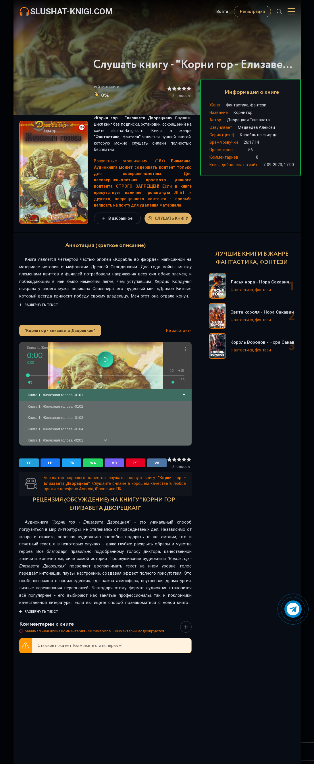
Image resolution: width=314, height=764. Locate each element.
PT (135, 463)
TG (29, 463)
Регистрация (252, 11)
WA (93, 463)
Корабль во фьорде (259, 135)
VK (157, 463)
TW (71, 463)
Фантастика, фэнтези (117, 137)
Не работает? (179, 330)
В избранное (117, 218)
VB (114, 463)
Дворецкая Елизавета (248, 120)
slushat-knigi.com (71, 11)
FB (50, 463)
